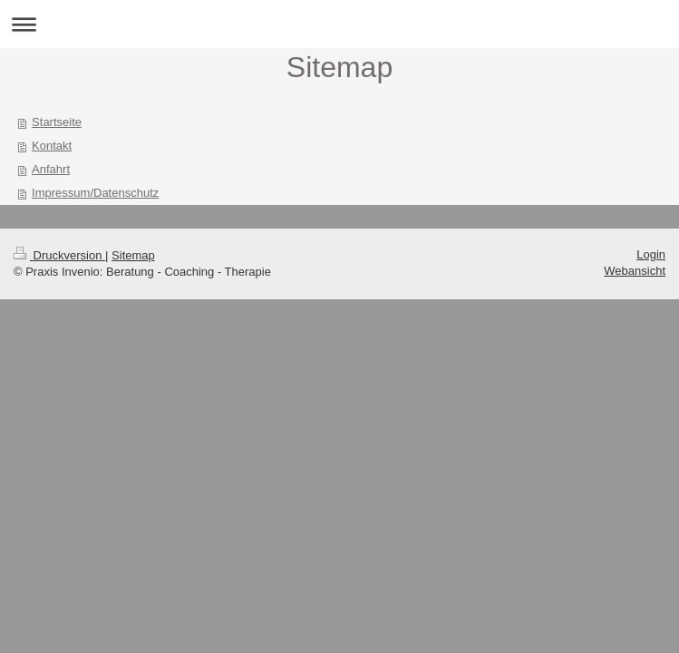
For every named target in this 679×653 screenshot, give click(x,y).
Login (650, 254)
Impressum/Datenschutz (95, 193)
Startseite (57, 122)
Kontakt (52, 145)
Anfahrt (51, 169)
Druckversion (59, 255)
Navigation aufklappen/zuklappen (339, 24)
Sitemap (133, 255)
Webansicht (634, 271)
